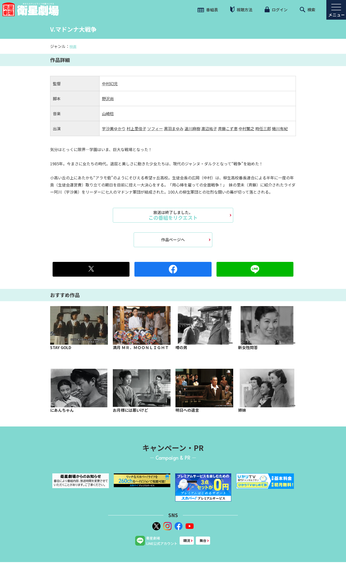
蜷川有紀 (280, 128)
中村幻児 (110, 83)
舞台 (203, 540)
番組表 (208, 10)
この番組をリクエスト (173, 215)
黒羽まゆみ (174, 128)
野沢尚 (108, 98)
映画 (73, 46)
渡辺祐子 (209, 128)
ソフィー (155, 128)
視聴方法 (241, 9)
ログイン (276, 10)
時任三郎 (263, 128)
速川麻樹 (192, 128)
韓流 (186, 540)
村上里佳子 (136, 128)
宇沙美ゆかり (114, 128)
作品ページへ (173, 239)
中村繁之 (246, 128)
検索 (307, 10)
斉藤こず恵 (228, 128)
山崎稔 (108, 113)
